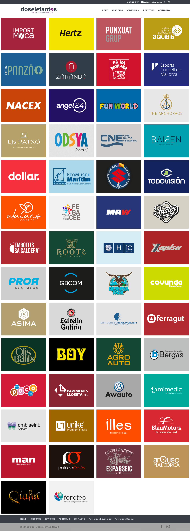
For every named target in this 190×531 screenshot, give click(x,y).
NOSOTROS (117, 10)
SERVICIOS (131, 10)
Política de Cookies (125, 519)
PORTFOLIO (149, 10)
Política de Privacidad (100, 519)
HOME (105, 10)
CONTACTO (164, 10)
